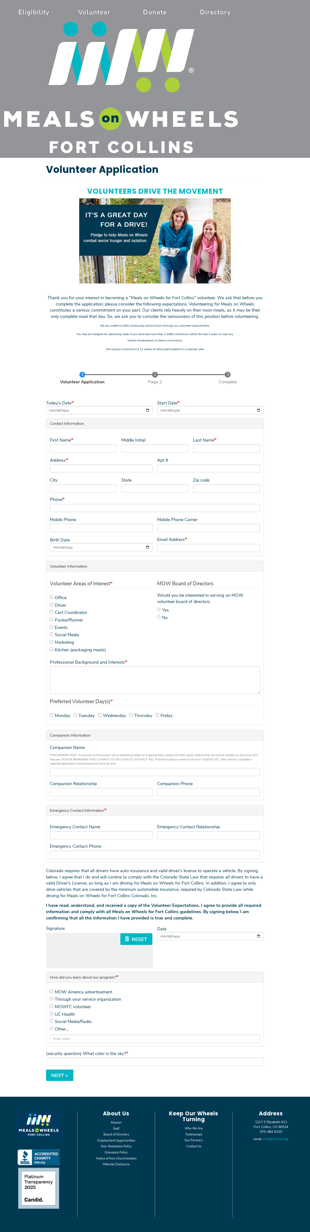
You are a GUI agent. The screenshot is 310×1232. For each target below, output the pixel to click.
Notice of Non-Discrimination (116, 1158)
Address (58, 460)
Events (59, 627)
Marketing (62, 642)
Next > (59, 1075)
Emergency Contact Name (75, 826)
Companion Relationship (73, 783)
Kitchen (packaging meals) (78, 649)
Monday (60, 715)
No (162, 617)
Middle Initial (133, 440)
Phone (56, 499)
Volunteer (94, 12)
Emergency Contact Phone (75, 846)
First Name (60, 440)
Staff (116, 1128)
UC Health (62, 1014)
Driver (58, 605)
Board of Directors (116, 1134)
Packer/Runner (66, 620)
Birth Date (60, 540)
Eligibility (34, 12)
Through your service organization (85, 999)
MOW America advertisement (81, 992)
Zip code (201, 480)
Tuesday (84, 715)
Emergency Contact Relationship (188, 826)
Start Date (167, 403)
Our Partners (194, 1140)
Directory (215, 12)
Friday (164, 715)
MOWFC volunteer (70, 1006)
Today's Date (58, 403)
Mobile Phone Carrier (177, 519)
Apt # (162, 460)
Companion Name (67, 747)
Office (58, 597)
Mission (116, 1122)
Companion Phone (175, 783)
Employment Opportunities (116, 1140)
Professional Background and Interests (87, 662)
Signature (55, 928)
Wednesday (112, 715)
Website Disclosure (116, 1164)
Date (161, 929)
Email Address (171, 539)
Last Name (203, 440)
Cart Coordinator (68, 612)
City (53, 480)
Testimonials (193, 1134)
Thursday (140, 715)
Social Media (64, 634)
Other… (59, 1029)
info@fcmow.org (275, 1138)
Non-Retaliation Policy (116, 1146)
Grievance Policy (116, 1152)
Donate (155, 12)
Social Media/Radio (71, 1021)
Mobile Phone (63, 519)
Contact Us (193, 1146)
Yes (163, 610)
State (126, 480)
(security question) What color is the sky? (86, 1053)
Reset (135, 939)
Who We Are (194, 1128)
